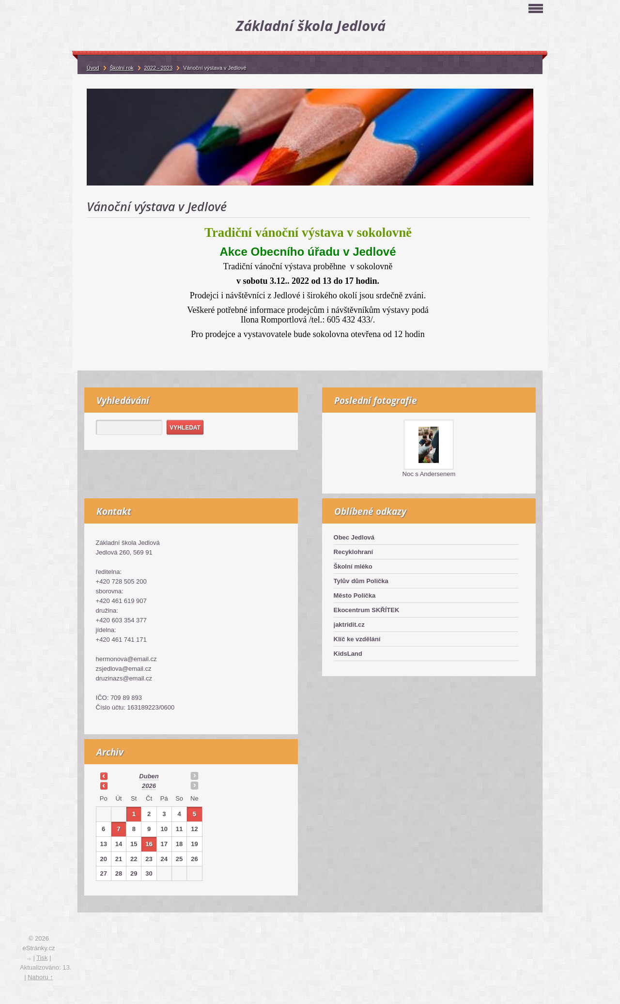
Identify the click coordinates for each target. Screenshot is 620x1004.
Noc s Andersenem (429, 474)
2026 (149, 785)
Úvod (93, 68)
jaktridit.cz (349, 624)
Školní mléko (353, 566)
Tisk (41, 957)
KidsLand (348, 653)
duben (148, 776)
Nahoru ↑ (40, 977)
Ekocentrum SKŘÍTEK (367, 610)
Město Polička (355, 595)
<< (103, 776)
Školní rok (122, 68)
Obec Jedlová (354, 537)
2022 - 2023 (158, 68)
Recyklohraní (353, 552)
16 (148, 844)
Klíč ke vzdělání (357, 639)
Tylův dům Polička (361, 581)
